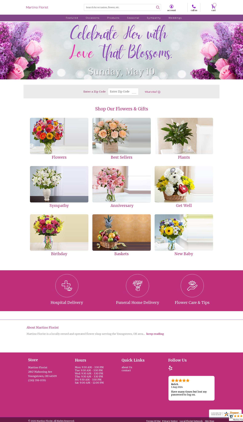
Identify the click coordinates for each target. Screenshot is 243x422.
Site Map (209, 420)
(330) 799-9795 (37, 380)
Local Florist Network (191, 420)
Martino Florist (37, 7)
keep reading (155, 333)
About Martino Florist (43, 327)
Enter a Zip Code (93, 91)
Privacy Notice (170, 420)
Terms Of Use (153, 420)
